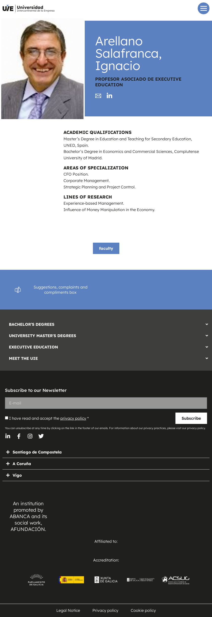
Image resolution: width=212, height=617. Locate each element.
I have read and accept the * (49, 418)
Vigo (17, 475)
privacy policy (73, 418)
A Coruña (22, 463)
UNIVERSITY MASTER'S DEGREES (42, 335)
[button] (106, 323)
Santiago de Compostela (37, 452)
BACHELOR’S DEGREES (31, 324)
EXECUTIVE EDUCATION (33, 347)
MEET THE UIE (23, 358)
